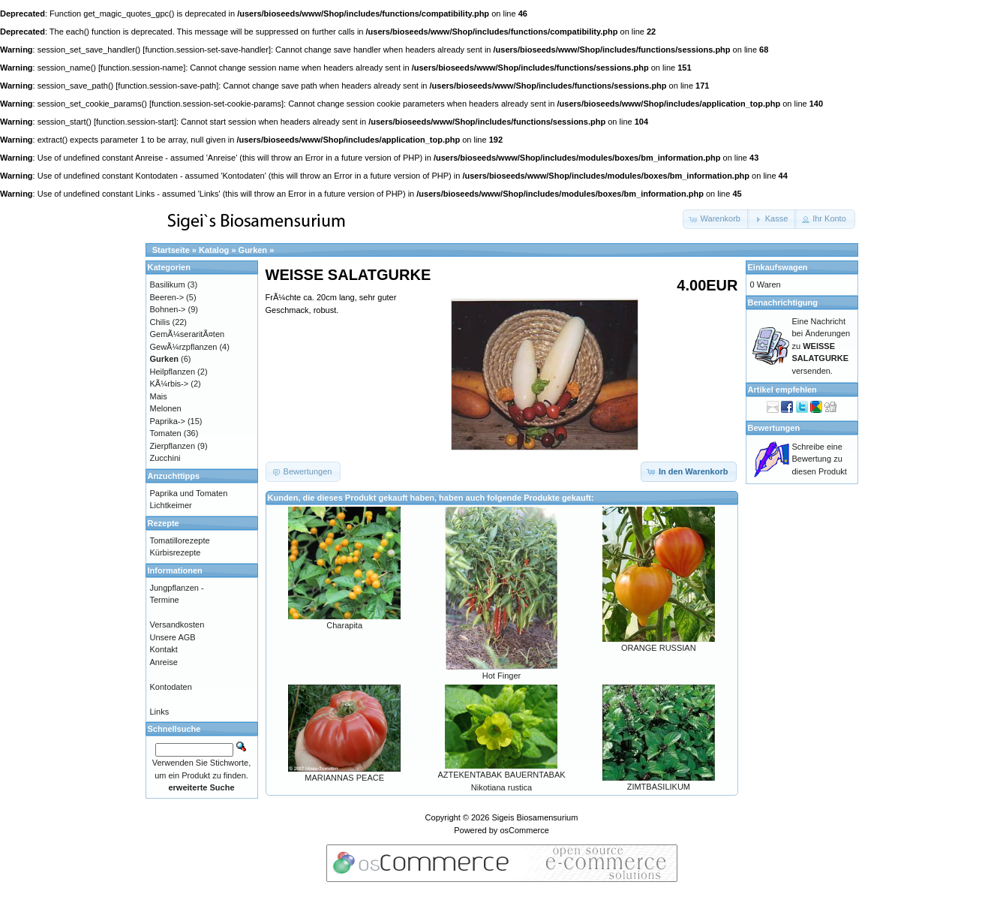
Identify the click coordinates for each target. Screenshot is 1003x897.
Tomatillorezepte (180, 540)
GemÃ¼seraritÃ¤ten (187, 334)
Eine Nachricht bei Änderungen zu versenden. (821, 346)
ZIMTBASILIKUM (658, 786)
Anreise (164, 662)
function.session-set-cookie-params (216, 103)
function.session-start (135, 121)
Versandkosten (177, 624)
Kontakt (164, 649)
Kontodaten (171, 686)
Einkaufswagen (778, 267)
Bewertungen (774, 427)
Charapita (344, 625)
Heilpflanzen (173, 371)
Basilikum (167, 284)
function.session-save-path (167, 85)
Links (160, 711)
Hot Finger (501, 675)
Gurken (253, 249)
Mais (158, 396)
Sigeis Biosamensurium (534, 817)
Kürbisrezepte (175, 552)
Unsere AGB (173, 637)
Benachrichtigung (783, 302)
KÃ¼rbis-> (169, 383)
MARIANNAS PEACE (344, 777)
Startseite (171, 249)
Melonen (166, 408)
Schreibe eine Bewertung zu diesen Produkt (819, 459)
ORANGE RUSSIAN (658, 647)
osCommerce (524, 830)
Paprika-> (167, 421)
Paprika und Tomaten (189, 493)
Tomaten (166, 433)
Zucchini (165, 457)
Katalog (214, 249)
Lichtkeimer (171, 505)
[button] (716, 219)
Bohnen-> (168, 309)
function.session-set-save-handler (206, 49)
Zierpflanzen (173, 445)
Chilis (160, 322)
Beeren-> (167, 297)
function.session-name (142, 67)
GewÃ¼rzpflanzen (184, 346)
